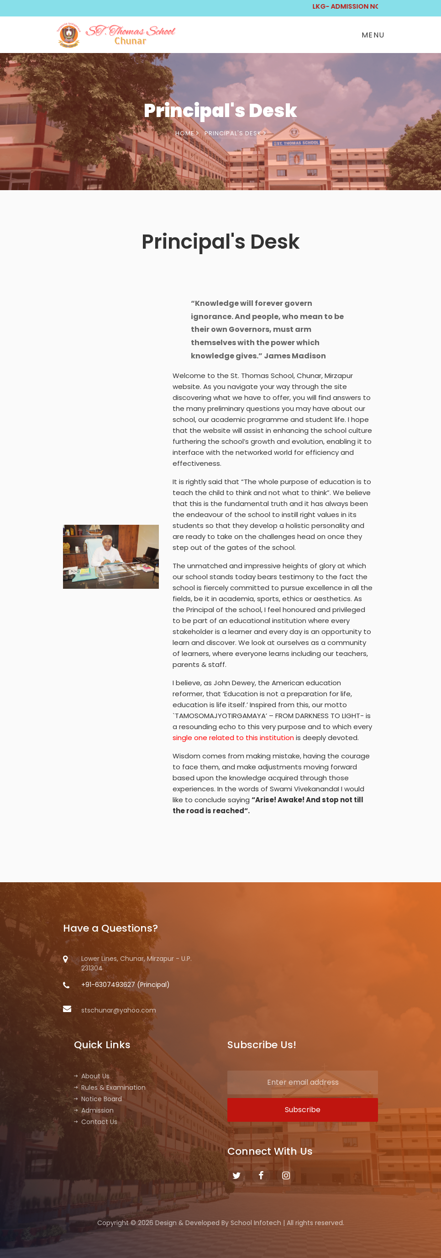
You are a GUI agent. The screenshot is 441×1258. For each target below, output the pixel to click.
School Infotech (256, 1222)
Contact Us (95, 1121)
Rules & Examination (110, 1087)
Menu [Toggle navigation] (373, 35)
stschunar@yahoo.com (109, 1010)
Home (187, 133)
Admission (94, 1110)
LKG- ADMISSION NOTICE (371, 6)
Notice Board (98, 1098)
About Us (92, 1076)
